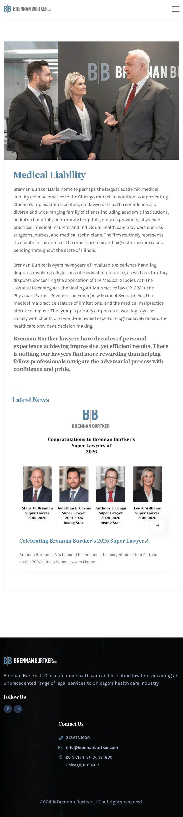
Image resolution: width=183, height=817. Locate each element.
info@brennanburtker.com (92, 747)
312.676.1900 (78, 737)
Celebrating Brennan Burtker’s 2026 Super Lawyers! (83, 541)
